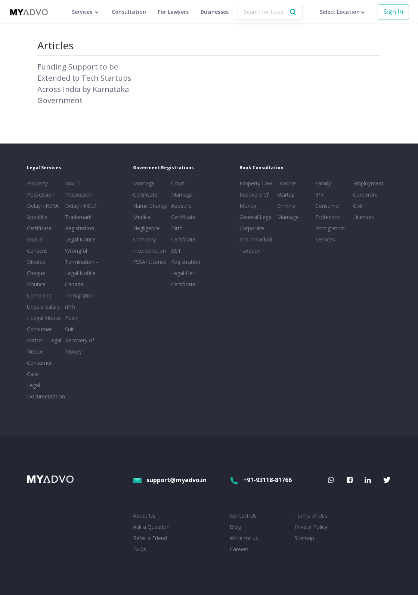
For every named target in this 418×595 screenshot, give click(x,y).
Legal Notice (80, 239)
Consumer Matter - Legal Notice (44, 340)
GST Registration (185, 256)
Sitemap (304, 538)
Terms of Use (311, 515)
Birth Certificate (183, 234)
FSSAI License (150, 261)
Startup (286, 194)
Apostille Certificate (39, 222)
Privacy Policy (310, 526)
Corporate (365, 194)
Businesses (215, 11)
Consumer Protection (328, 211)
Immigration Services (330, 234)
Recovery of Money (254, 200)
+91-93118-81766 (261, 480)
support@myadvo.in (170, 480)
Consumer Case (39, 368)
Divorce (286, 183)
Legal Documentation (44, 391)
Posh (71, 317)
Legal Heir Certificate (183, 278)
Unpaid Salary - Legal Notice (44, 312)
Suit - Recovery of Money (79, 340)
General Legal (256, 217)
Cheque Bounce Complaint (39, 284)
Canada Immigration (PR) (80, 295)
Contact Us (243, 515)
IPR (319, 194)
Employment (368, 183)
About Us (144, 515)
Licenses (363, 217)
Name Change (150, 205)
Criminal (287, 205)
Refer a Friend (150, 538)
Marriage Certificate (145, 189)
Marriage (288, 217)
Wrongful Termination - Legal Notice (81, 262)
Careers (239, 549)
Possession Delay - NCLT (81, 200)
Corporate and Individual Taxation (255, 239)
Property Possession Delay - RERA (43, 194)
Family (323, 183)
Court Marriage (182, 189)
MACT (72, 183)
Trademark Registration (79, 222)
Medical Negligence (146, 222)
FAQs (139, 549)
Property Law (255, 183)
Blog (235, 526)
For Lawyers (173, 11)
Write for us (244, 538)
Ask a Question (151, 526)
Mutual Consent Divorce (37, 250)
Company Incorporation (149, 245)
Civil (357, 205)
